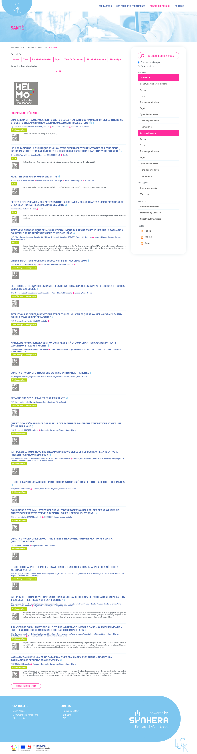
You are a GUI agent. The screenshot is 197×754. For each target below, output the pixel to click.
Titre (25, 59)
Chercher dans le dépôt (149, 62)
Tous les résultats (26, 686)
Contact (179, 6)
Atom (145, 243)
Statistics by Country (150, 212)
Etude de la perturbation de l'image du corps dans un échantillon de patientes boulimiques (68, 482)
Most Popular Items (149, 206)
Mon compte (19, 718)
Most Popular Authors (150, 218)
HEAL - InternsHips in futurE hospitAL (34, 176)
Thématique (115, 59)
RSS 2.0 (146, 237)
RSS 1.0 (145, 231)
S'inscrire (144, 194)
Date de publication (41, 59)
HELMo (31, 47)
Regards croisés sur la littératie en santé (38, 398)
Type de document (73, 59)
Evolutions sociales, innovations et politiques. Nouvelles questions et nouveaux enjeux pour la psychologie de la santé (66, 316)
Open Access (105, 6)
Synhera (67, 714)
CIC (64, 718)
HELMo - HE (43, 47)
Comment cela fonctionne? (130, 6)
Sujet (57, 59)
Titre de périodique (96, 59)
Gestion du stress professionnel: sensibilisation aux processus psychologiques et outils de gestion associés (68, 287)
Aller (58, 71)
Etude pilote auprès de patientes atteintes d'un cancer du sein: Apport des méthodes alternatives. (65, 568)
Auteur (15, 59)
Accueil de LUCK (17, 47)
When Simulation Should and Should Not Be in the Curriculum (49, 260)
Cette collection (146, 66)
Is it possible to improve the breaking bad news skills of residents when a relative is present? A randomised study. (64, 453)
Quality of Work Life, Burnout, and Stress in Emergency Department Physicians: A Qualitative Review (62, 540)
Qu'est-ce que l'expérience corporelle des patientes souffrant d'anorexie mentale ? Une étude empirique (66, 425)
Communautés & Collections (153, 83)
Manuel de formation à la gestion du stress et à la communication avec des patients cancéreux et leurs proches (64, 344)
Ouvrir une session (149, 188)
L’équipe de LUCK (71, 710)
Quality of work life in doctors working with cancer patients (50, 372)
